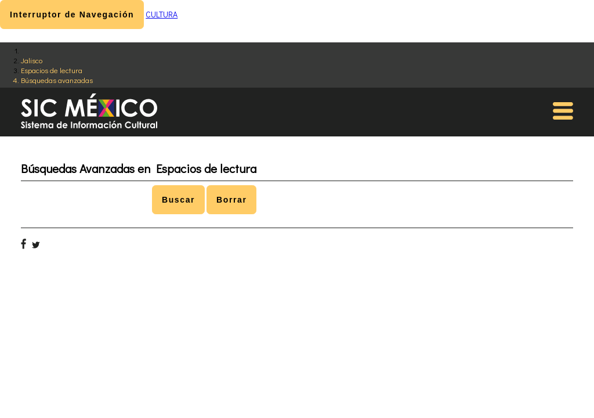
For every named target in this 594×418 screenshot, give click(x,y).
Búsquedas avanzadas (57, 80)
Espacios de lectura (51, 70)
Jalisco (31, 60)
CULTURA (162, 14)
